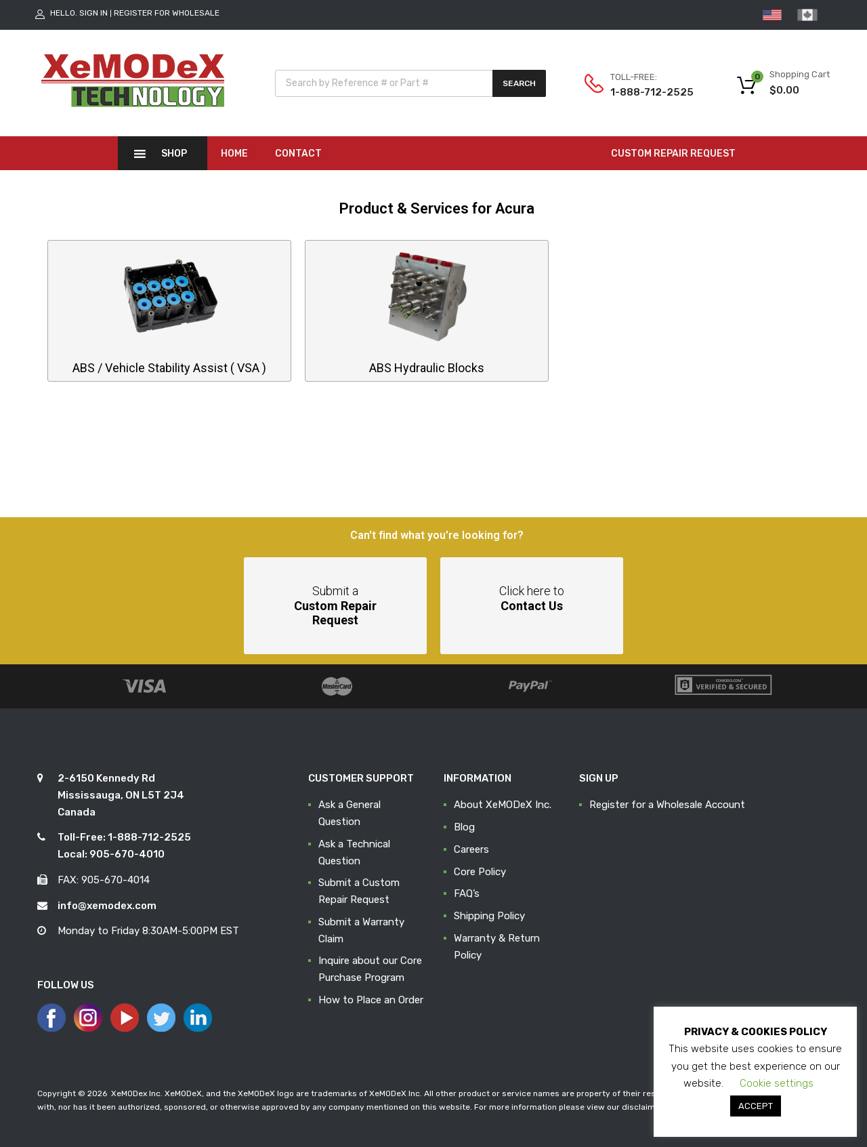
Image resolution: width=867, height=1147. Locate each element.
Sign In (93, 13)
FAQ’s (467, 893)
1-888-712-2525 (643, 92)
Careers (471, 849)
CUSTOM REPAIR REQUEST (673, 153)
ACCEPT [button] (755, 1106)
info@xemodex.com (107, 906)
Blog (464, 827)
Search (519, 83)
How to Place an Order (370, 1000)
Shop (174, 153)
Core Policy (480, 872)
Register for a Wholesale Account (667, 805)
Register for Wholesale (166, 13)
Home (234, 153)
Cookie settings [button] (776, 1083)
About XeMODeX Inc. (502, 805)
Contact (298, 153)
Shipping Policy (489, 916)
